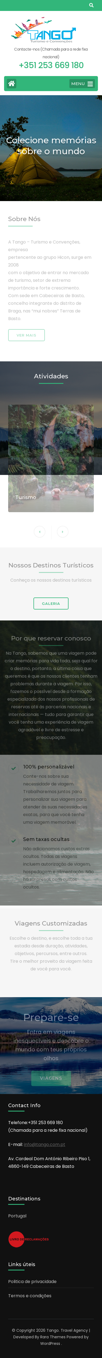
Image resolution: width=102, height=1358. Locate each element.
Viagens (51, 1080)
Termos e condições (29, 1296)
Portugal (17, 1216)
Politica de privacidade (32, 1281)
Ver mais (26, 337)
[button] (63, 533)
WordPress (50, 1343)
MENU (82, 84)
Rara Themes (53, 1337)
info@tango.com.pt (44, 1144)
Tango (53, 1330)
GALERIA (51, 603)
